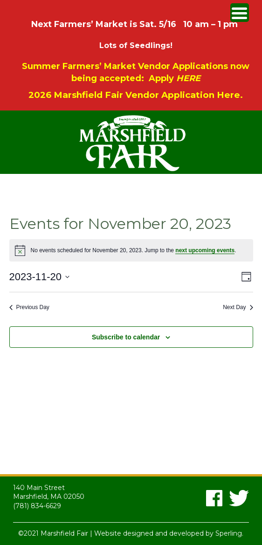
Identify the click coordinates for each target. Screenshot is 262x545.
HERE (188, 78)
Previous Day (29, 307)
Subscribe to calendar (126, 337)
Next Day (238, 307)
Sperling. (229, 533)
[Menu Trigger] (239, 12)
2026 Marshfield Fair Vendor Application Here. (135, 95)
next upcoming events (204, 250)
